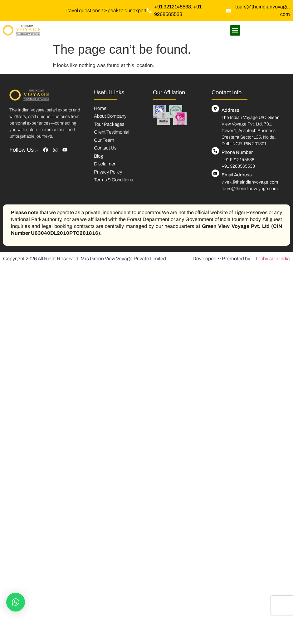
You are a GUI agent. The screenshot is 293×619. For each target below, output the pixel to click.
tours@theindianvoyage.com (250, 188)
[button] (235, 30)
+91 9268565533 (238, 166)
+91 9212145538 (238, 159)
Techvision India (272, 258)
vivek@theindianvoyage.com (250, 182)
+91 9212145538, (173, 6)
